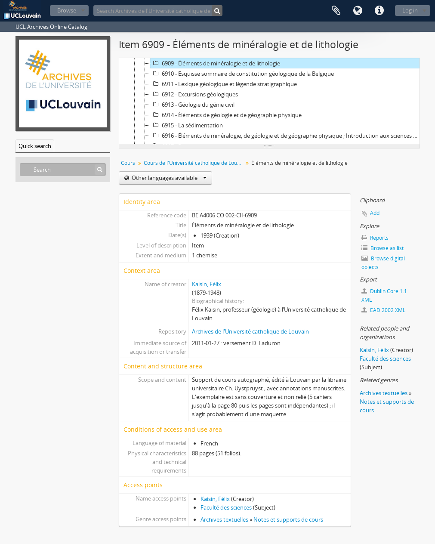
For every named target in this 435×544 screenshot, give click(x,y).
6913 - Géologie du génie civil (192, 104)
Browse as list (382, 248)
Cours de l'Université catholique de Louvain (194, 163)
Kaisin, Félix (206, 284)
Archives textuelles (224, 519)
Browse (66, 10)
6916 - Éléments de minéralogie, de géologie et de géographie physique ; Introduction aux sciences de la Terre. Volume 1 (286, 135)
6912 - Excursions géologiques (194, 94)
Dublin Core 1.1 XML (384, 295)
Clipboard (336, 11)
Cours (128, 163)
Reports (375, 237)
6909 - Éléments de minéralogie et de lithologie (215, 63)
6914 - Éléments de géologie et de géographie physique (226, 115)
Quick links (379, 11)
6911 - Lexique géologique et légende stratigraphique (224, 84)
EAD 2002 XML (383, 310)
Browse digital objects (383, 263)
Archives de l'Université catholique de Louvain (250, 331)
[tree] (269, 101)
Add (374, 212)
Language (357, 11)
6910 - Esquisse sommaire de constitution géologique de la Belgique (242, 73)
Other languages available (168, 178)
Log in (410, 10)
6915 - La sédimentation (187, 125)
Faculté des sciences (226, 507)
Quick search (35, 146)
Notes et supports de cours (288, 519)
